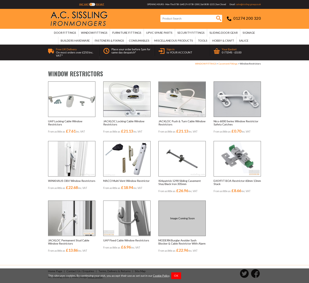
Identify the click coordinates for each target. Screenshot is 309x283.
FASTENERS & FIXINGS (109, 40)
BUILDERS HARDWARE (75, 40)
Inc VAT (84, 4)
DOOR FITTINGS (65, 32)
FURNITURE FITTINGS (126, 32)
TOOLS (202, 40)
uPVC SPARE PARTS (159, 32)
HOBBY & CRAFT (223, 40)
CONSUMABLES (139, 40)
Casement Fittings (228, 63)
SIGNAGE (249, 32)
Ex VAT (100, 4)
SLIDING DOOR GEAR (223, 32)
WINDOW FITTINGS (94, 32)
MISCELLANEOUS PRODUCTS (173, 40)
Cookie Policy (161, 275)
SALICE (244, 40)
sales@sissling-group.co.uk (248, 4)
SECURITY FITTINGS (191, 32)
